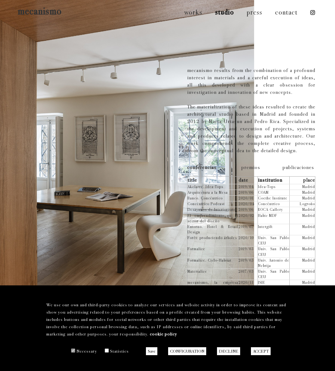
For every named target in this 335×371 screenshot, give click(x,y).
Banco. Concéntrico (205, 198)
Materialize (197, 271)
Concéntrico (269, 204)
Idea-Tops (267, 187)
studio (224, 12)
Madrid (308, 187)
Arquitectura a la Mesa (207, 192)
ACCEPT (261, 351)
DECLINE (228, 351)
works (193, 12)
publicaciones (298, 167)
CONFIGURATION (187, 351)
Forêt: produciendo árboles (212, 238)
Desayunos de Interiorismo (211, 209)
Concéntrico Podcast (206, 204)
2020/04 (246, 204)
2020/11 (246, 282)
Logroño (307, 204)
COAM (263, 192)
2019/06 (246, 192)
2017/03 (246, 271)
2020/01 (246, 198)
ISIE (261, 282)
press (254, 12)
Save (151, 351)
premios (250, 167)
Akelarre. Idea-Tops (205, 187)
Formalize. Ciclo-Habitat (209, 260)
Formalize (196, 249)
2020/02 (246, 215)
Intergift (265, 227)
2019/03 (246, 249)
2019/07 (246, 227)
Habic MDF (267, 215)
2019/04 (246, 187)
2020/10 (246, 238)
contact (286, 12)
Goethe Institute (272, 198)
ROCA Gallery (270, 209)
